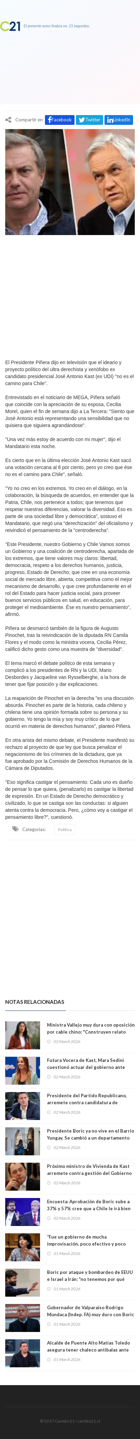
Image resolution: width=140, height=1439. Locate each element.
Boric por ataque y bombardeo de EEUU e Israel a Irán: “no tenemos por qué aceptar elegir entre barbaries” (90, 1279)
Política (65, 829)
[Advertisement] (70, 295)
